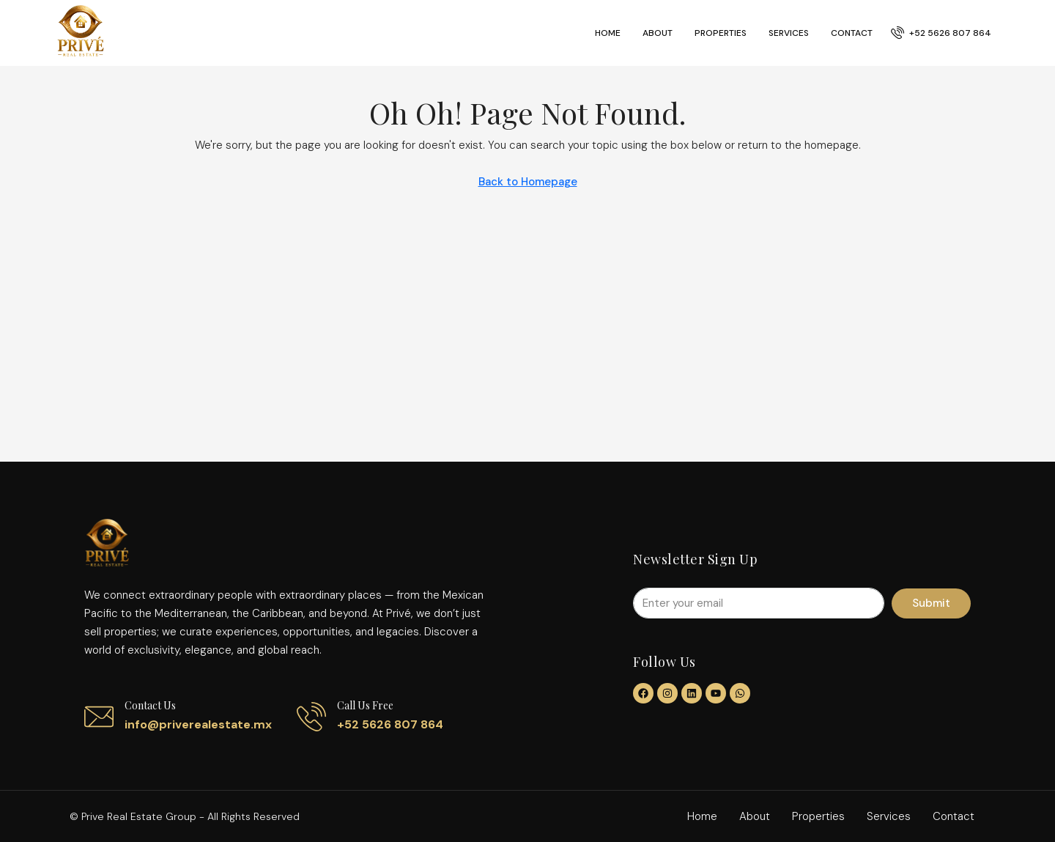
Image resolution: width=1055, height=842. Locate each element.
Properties (721, 33)
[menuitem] (941, 33)
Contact (852, 33)
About (658, 33)
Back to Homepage (527, 181)
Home (608, 33)
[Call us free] (311, 716)
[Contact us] (99, 716)
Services (789, 33)
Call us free (365, 705)
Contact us (150, 705)
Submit (931, 603)
